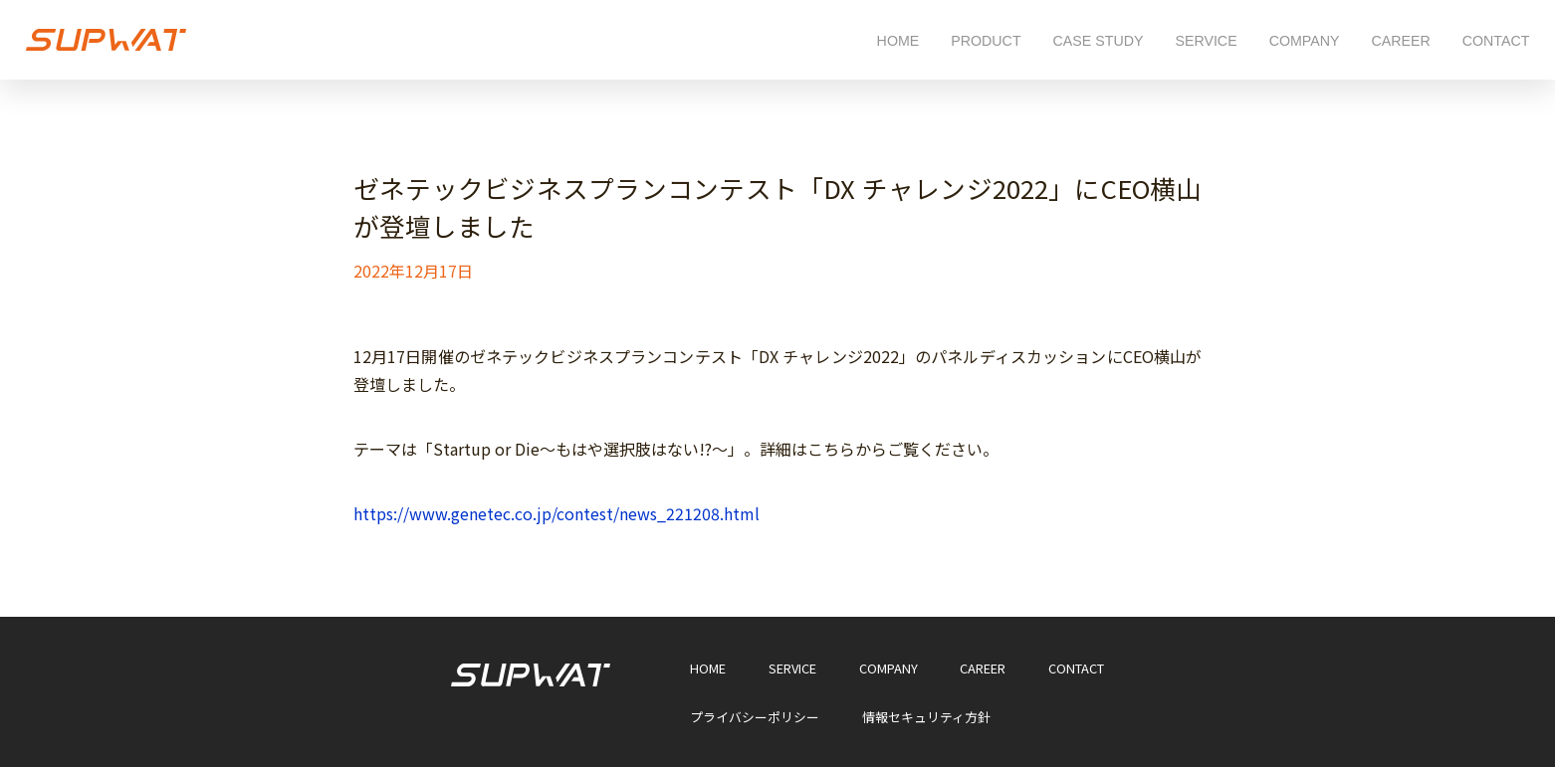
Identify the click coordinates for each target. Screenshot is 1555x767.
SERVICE (1205, 41)
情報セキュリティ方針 (926, 717)
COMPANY (1304, 41)
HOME (898, 41)
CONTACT (1496, 41)
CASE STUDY (1098, 41)
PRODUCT (985, 41)
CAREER (1400, 41)
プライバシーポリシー (754, 717)
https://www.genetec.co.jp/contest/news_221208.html (556, 513)
